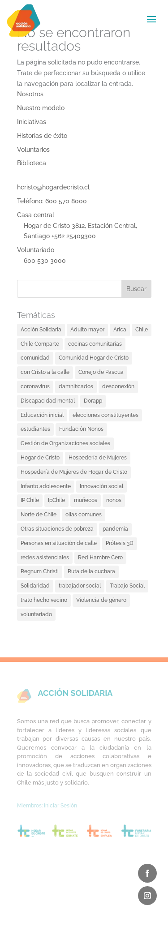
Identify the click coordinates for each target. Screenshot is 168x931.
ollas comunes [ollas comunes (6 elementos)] (83, 514)
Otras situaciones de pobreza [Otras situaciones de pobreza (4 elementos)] (57, 529)
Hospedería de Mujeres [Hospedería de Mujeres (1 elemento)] (98, 458)
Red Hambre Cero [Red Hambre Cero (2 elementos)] (100, 557)
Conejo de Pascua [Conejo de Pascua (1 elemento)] (101, 372)
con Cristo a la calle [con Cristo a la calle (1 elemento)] (45, 372)
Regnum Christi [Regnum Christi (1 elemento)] (40, 571)
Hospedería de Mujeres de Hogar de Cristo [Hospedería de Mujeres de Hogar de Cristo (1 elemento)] (74, 472)
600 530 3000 (45, 260)
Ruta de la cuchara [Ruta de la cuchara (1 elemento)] (91, 571)
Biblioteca (31, 163)
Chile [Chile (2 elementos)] (141, 329)
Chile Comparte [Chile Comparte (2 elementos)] (40, 344)
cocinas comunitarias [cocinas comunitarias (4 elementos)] (95, 344)
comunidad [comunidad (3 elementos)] (35, 358)
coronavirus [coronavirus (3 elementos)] (35, 386)
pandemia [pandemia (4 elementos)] (115, 529)
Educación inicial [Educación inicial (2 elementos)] (42, 415)
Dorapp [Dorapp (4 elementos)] (93, 401)
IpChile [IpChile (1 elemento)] (56, 500)
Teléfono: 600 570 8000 (52, 201)
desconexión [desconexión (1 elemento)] (118, 386)
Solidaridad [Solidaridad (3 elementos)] (35, 586)
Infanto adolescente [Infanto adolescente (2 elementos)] (46, 486)
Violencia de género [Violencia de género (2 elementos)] (101, 600)
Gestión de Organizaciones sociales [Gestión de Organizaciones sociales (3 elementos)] (65, 443)
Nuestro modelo (41, 108)
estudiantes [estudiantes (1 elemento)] (35, 429)
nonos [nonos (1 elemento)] (113, 500)
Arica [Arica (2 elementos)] (119, 329)
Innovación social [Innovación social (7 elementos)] (101, 486)
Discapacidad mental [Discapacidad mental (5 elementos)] (48, 401)
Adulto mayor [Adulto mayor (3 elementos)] (87, 329)
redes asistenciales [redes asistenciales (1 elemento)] (45, 557)
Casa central (35, 215)
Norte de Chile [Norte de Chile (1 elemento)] (38, 514)
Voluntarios (33, 149)
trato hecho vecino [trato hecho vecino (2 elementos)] (44, 600)
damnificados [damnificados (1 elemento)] (76, 386)
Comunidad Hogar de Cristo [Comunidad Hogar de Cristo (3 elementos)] (94, 358)
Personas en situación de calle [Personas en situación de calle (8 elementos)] (59, 543)
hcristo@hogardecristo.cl (53, 187)
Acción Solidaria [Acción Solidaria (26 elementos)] (41, 329)
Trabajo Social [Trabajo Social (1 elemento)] (127, 586)
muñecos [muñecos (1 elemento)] (85, 500)
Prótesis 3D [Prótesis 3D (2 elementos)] (120, 543)
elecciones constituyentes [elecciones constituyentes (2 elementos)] (105, 415)
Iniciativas (31, 121)
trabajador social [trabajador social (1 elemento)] (80, 586)
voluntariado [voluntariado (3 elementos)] (36, 614)
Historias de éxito (42, 135)
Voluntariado (35, 249)
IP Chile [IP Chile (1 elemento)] (30, 500)
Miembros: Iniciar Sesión (47, 805)
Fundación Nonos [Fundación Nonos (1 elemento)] (81, 429)
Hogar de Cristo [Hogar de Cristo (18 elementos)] (40, 458)
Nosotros (30, 94)
